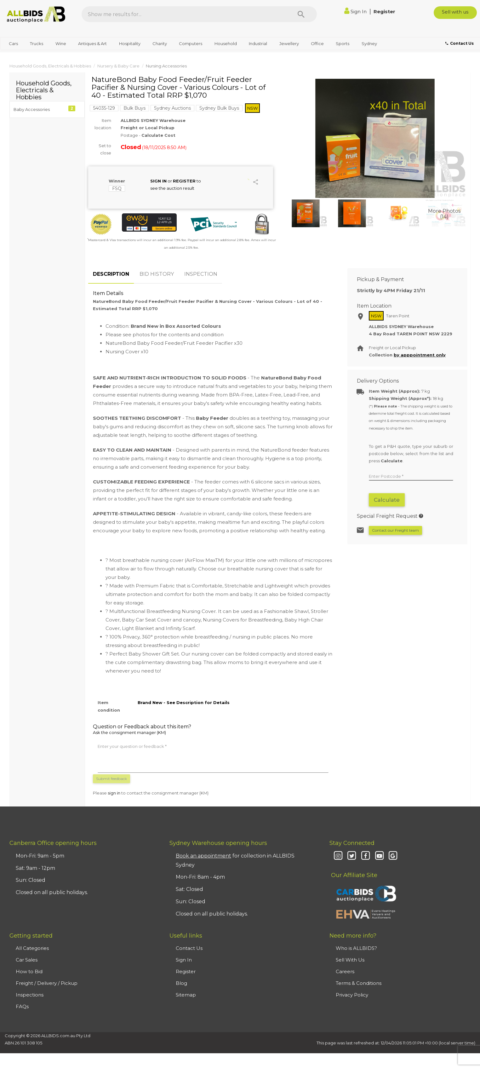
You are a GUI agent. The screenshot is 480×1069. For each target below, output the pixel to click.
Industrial (258, 43)
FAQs (22, 1006)
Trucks (36, 43)
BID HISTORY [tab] (157, 274)
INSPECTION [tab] (200, 274)
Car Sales (26, 960)
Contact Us (189, 948)
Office (317, 43)
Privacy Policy (352, 995)
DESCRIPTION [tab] (111, 274)
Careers (345, 971)
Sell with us (455, 12)
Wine (60, 43)
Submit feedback (111, 778)
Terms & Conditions (358, 983)
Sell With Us (350, 960)
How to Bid (29, 971)
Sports (342, 43)
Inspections (29, 995)
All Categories (32, 948)
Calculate (387, 500)
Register (384, 11)
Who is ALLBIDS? (356, 948)
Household (225, 43)
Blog (181, 983)
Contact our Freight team (395, 530)
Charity (159, 43)
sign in (114, 792)
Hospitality (129, 43)
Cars (13, 43)
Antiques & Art (92, 43)
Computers (190, 43)
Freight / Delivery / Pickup (46, 983)
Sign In (356, 11)
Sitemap (186, 995)
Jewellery (289, 43)
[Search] (301, 14)
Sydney (369, 43)
